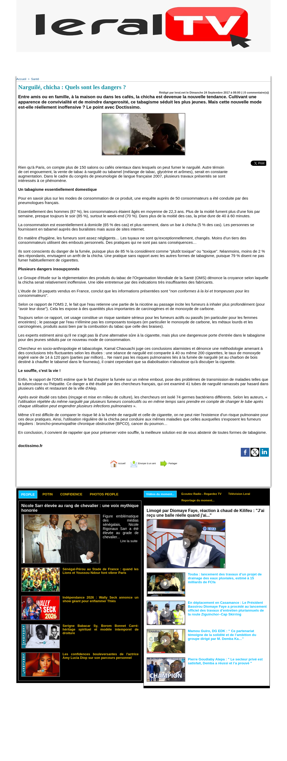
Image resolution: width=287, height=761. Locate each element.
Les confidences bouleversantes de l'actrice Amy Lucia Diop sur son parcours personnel (101, 655)
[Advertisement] (143, 63)
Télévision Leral (247, 493)
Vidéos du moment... (162, 493)
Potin (52, 493)
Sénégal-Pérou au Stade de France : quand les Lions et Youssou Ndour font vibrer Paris (101, 570)
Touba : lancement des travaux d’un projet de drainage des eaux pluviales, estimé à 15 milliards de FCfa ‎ (227, 577)
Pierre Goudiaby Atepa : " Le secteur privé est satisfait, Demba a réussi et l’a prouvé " (222, 660)
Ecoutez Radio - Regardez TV (206, 493)
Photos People (118, 493)
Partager (178, 462)
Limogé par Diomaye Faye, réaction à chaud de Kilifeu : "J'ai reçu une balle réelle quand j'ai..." (202, 512)
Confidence (80, 493)
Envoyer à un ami (142, 462)
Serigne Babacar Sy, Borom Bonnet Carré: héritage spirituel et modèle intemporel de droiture (101, 627)
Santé (34, 78)
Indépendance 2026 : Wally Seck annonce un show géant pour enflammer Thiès (101, 598)
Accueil (20, 78)
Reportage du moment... (202, 500)
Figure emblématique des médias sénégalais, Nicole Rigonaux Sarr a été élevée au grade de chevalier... (121, 523)
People (30, 494)
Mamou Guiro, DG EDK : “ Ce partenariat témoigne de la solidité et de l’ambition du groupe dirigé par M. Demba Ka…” (227, 633)
